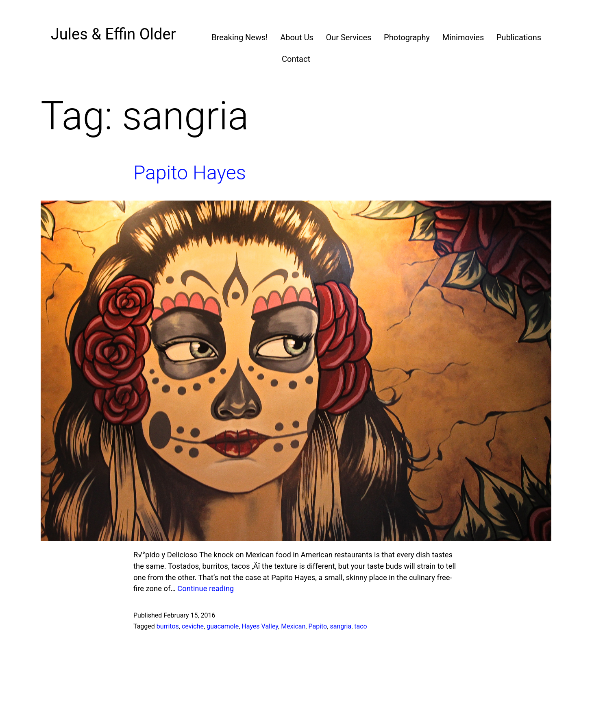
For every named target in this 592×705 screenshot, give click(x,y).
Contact (296, 59)
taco (360, 626)
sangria (340, 626)
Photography (407, 37)
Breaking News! (239, 37)
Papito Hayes (189, 172)
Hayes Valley (260, 626)
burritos (168, 626)
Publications (518, 37)
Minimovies (463, 37)
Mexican (293, 626)
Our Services (348, 37)
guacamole (223, 626)
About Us (296, 37)
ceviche (193, 626)
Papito (317, 626)
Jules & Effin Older (113, 34)
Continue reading (205, 588)
